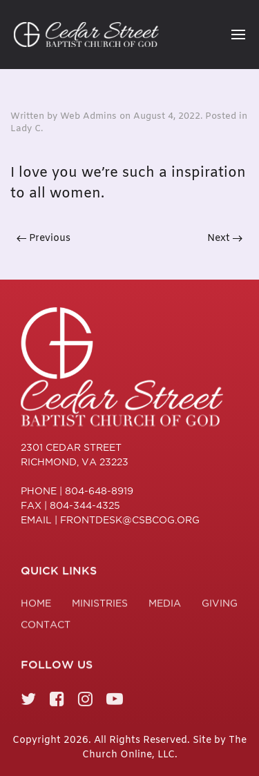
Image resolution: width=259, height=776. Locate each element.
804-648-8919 (99, 490)
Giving (220, 605)
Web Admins (88, 116)
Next (224, 238)
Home (36, 605)
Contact (45, 626)
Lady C (25, 129)
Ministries (100, 605)
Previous (43, 238)
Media (164, 605)
